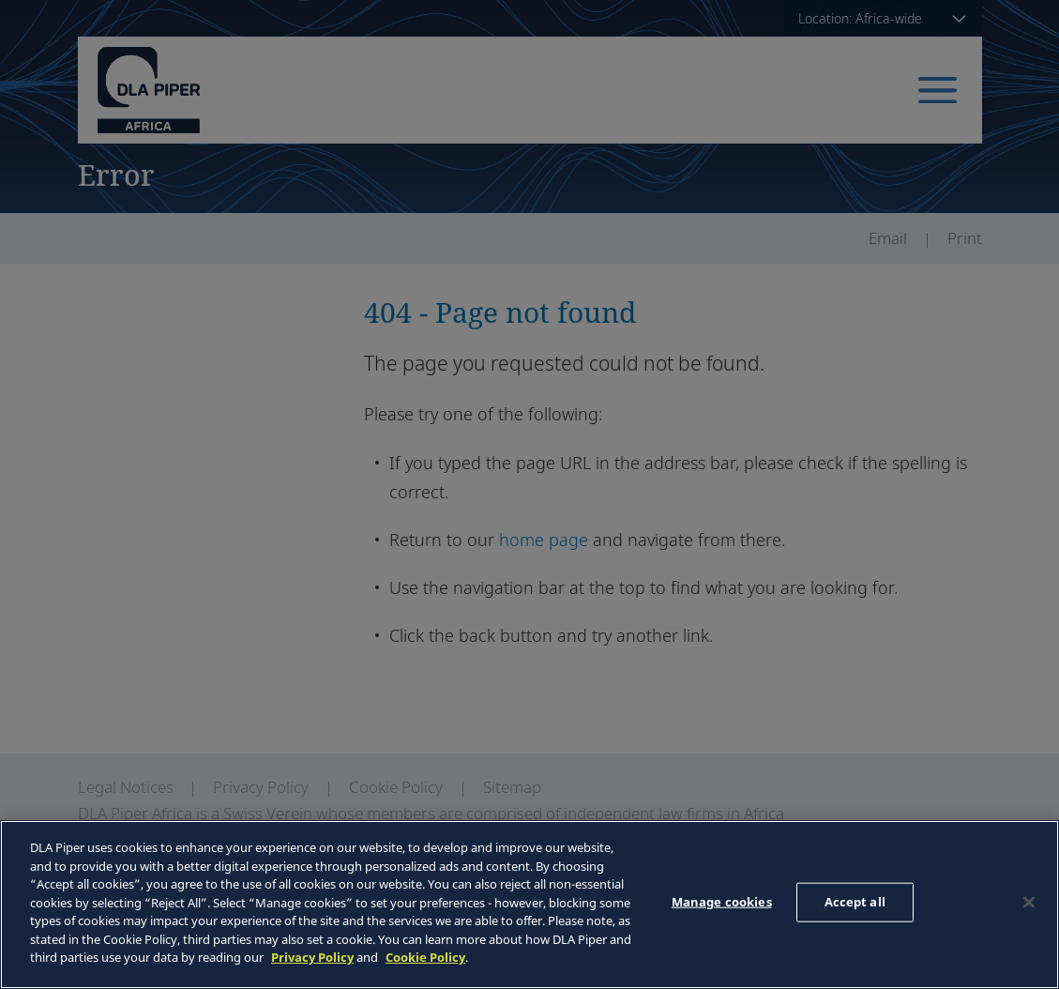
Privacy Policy (312, 957)
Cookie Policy (425, 957)
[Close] (1029, 902)
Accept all (855, 901)
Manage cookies (722, 901)
